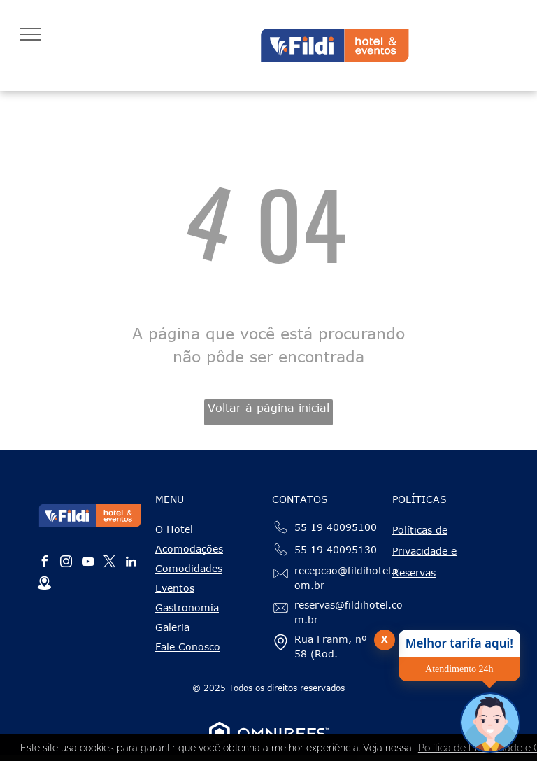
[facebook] (44, 563)
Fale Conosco (187, 647)
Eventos (174, 588)
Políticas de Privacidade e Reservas (424, 551)
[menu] (31, 34)
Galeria (172, 627)
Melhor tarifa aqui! (459, 643)
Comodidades (188, 568)
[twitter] (109, 563)
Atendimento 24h (459, 669)
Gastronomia (187, 607)
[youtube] (87, 563)
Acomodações (189, 549)
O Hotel (174, 529)
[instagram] (66, 563)
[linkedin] (131, 563)
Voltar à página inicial (268, 407)
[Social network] (44, 585)
